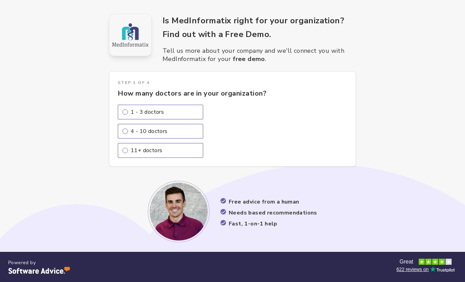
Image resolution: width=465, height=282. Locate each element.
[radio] (160, 112)
